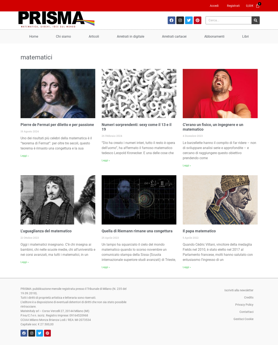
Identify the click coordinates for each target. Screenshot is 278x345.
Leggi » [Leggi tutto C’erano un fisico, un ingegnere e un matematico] (187, 165)
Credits (248, 297)
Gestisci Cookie (243, 319)
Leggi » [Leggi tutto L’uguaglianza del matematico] (25, 262)
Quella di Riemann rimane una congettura (137, 231)
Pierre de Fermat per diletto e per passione (57, 124)
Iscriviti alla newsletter (238, 290)
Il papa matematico (199, 231)
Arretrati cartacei (174, 36)
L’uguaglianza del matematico (46, 231)
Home (33, 36)
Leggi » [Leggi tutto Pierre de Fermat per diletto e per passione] (25, 155)
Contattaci (246, 312)
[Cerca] (256, 20)
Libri (245, 36)
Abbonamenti (214, 36)
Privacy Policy (244, 304)
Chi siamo (63, 36)
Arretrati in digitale (130, 36)
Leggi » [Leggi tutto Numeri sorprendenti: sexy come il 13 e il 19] (106, 160)
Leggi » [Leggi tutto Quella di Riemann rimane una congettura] (106, 267)
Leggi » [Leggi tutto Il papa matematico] (187, 267)
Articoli (94, 36)
